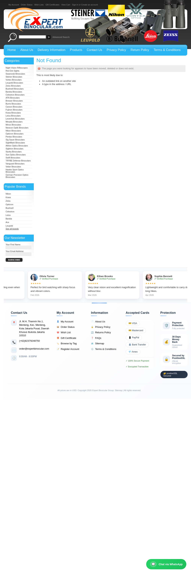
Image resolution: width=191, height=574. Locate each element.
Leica (8, 215)
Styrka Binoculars (14, 152)
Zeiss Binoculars (13, 86)
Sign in (75, 5)
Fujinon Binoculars (14, 110)
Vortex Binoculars (14, 80)
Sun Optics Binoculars (16, 155)
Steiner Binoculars (14, 77)
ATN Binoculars (13, 98)
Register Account (68, 349)
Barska (9, 219)
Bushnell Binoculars (15, 89)
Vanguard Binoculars (15, 164)
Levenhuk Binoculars (15, 119)
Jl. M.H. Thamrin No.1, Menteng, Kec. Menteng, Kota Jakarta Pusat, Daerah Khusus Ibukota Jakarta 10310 (34, 328)
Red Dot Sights (12, 71)
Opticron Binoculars (14, 134)
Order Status (26, 5)
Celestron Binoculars (15, 95)
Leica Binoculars (13, 116)
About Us (98, 321)
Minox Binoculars (13, 125)
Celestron (10, 211)
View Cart (65, 5)
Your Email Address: (15, 251)
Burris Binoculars (13, 104)
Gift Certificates (52, 5)
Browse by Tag (67, 343)
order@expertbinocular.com (34, 348)
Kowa (8, 197)
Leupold (9, 226)
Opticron (9, 204)
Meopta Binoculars (14, 122)
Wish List (64, 332)
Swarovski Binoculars (15, 74)
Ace (7, 222)
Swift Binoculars (13, 158)
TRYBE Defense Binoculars (18, 161)
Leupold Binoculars (14, 83)
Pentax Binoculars (14, 137)
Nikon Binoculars (13, 131)
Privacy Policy (100, 327)
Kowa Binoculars (13, 113)
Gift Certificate (66, 338)
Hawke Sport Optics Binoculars (15, 170)
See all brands (12, 229)
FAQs (96, 338)
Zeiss (8, 201)
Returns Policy (101, 332)
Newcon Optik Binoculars (17, 128)
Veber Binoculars (13, 166)
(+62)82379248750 (29, 340)
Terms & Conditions (103, 349)
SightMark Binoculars (15, 143)
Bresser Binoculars (14, 101)
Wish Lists (39, 5)
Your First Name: (13, 244)
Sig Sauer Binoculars (15, 140)
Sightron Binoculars (14, 149)
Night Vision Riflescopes (17, 68)
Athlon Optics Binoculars (17, 146)
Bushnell (10, 208)
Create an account (89, 5)
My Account (13, 5)
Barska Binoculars (14, 92)
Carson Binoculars (14, 107)
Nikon (8, 194)
